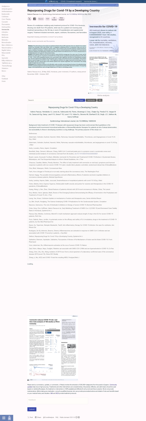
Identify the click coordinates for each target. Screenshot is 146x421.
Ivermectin (5, 30)
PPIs (3, 55)
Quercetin (5, 58)
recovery (108, 43)
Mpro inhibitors (7, 45)
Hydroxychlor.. (6, 27)
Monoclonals (6, 42)
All (100, 101)
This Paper (79, 101)
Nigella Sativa (6, 50)
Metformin (5, 37)
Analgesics (5, 6)
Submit (32, 410)
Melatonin (5, 35)
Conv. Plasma (6, 19)
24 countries (105, 37)
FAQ (57, 418)
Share (39, 418)
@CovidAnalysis (48, 418)
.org (53, 1)
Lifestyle (4, 32)
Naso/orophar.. (6, 48)
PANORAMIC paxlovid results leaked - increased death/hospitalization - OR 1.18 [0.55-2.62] (59, 5)
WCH (57, 394)
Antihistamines (6, 11)
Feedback (5, 79)
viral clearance (103, 45)
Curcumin (5, 22)
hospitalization (98, 43)
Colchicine (5, 17)
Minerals (4, 40)
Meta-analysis (103, 96)
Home (4, 81)
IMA (51, 394)
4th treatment (95, 31)
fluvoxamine (51, 42)
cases (92, 45)
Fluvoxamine (6, 24)
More (3, 71)
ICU (91, 43)
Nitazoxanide (6, 53)
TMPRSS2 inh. (6, 63)
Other (3, 76)
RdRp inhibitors (6, 61)
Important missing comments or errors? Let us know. (45, 37)
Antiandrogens (6, 9)
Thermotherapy (7, 66)
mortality (103, 41)
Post (31, 418)
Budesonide (6, 14)
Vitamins (4, 68)
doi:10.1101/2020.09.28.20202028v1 (86, 154)
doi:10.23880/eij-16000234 (75, 14)
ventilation (112, 41)
